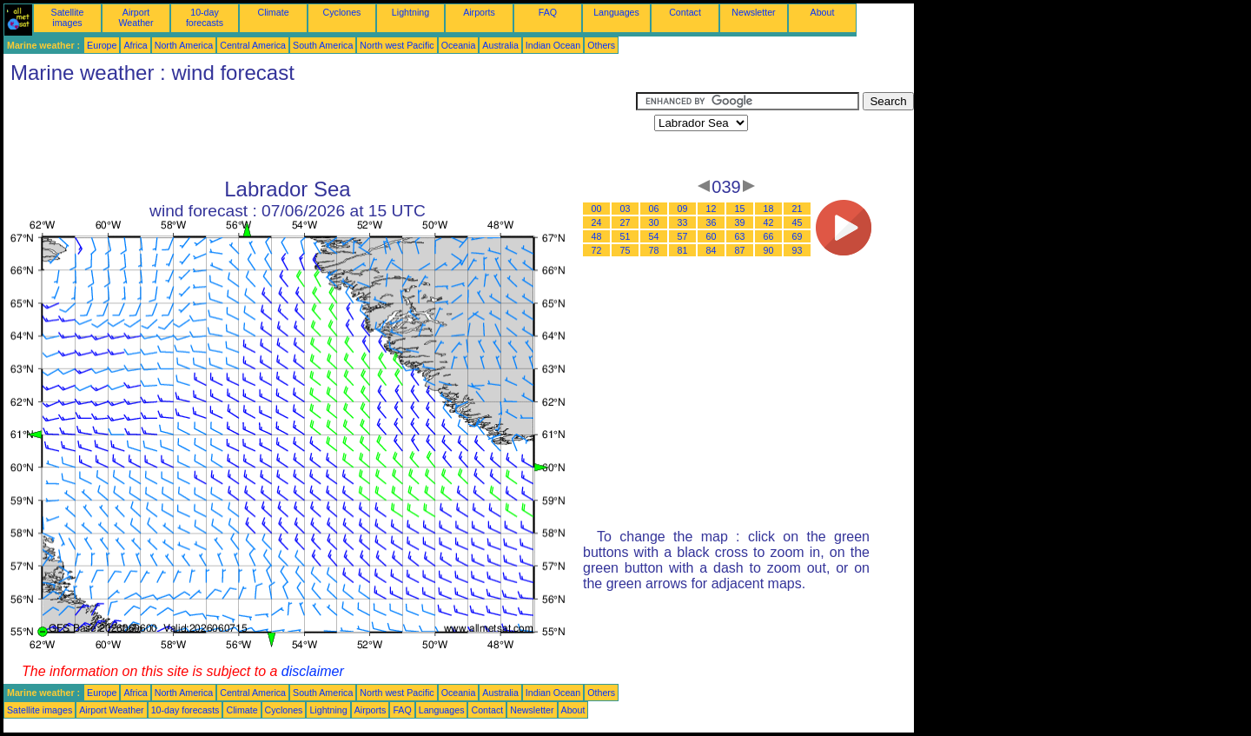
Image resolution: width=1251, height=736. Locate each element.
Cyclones (342, 12)
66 (769, 236)
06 (654, 208)
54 (654, 236)
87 (740, 250)
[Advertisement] (319, 131)
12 (711, 208)
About (823, 12)
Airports (479, 12)
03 (625, 208)
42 (769, 222)
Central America (253, 45)
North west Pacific (397, 45)
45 (797, 222)
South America (323, 45)
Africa (135, 45)
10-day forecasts (204, 17)
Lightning (410, 12)
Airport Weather (135, 17)
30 (654, 222)
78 (654, 250)
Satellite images (67, 17)
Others (601, 45)
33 (683, 222)
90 (769, 250)
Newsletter (753, 12)
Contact (685, 12)
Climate (272, 12)
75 (625, 250)
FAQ (548, 12)
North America (184, 45)
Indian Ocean (553, 45)
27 (625, 222)
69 (797, 236)
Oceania (458, 45)
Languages (616, 12)
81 (683, 250)
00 (597, 208)
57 (683, 236)
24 (597, 222)
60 (711, 236)
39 (740, 222)
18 (769, 208)
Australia (500, 45)
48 (597, 236)
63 (740, 236)
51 (625, 236)
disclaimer (312, 671)
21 (797, 208)
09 (683, 208)
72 (597, 250)
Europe (101, 45)
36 (711, 222)
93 (797, 250)
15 (740, 208)
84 (711, 250)
